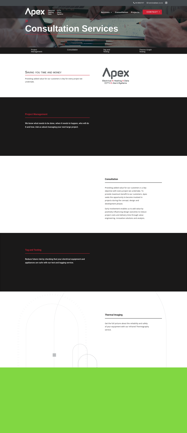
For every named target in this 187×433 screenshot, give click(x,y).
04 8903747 (139, 3)
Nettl (87, 430)
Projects (135, 12)
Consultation (121, 12)
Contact (152, 12)
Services (105, 12)
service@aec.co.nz (156, 3)
